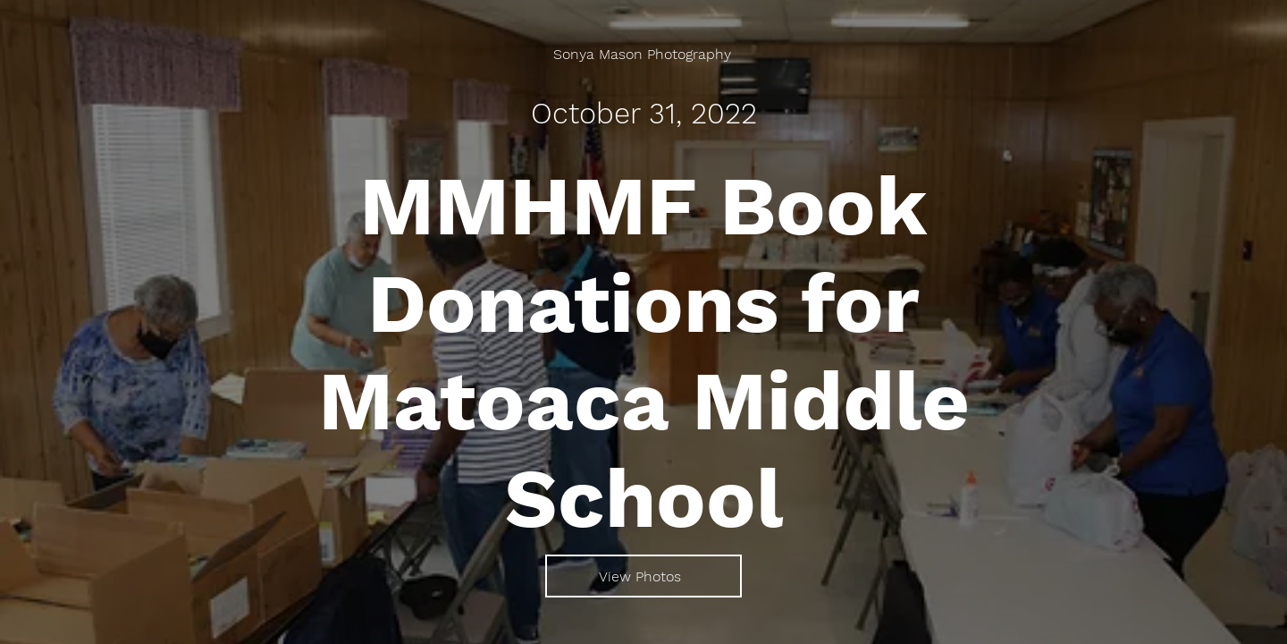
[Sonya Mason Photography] (644, 54)
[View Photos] (643, 576)
